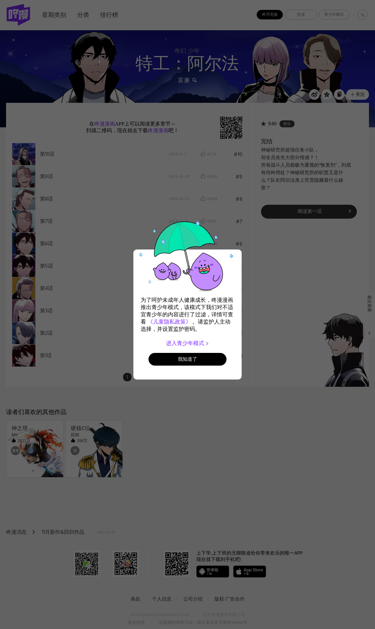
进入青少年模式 (187, 343)
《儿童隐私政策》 (169, 322)
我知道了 (187, 359)
